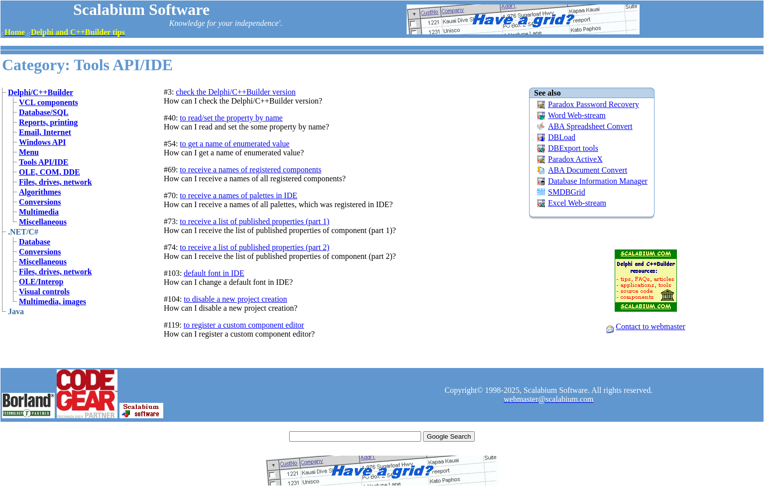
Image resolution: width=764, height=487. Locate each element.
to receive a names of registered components (250, 169)
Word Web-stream (577, 115)
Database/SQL (44, 112)
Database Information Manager (598, 181)
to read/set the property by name (231, 118)
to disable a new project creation (235, 299)
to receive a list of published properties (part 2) (254, 247)
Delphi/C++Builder (40, 92)
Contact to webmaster (650, 326)
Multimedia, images (52, 301)
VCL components (48, 102)
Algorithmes (40, 192)
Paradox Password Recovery (593, 104)
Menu (29, 152)
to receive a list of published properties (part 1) (254, 221)
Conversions (40, 202)
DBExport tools (573, 148)
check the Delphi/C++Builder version (236, 92)
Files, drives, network (55, 182)
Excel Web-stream (577, 203)
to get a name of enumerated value (234, 143)
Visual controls (44, 291)
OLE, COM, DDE (49, 172)
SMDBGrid (566, 192)
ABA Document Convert (587, 170)
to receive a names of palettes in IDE (238, 195)
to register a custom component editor (244, 325)
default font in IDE (214, 273)
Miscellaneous (43, 222)
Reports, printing (48, 122)
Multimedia (39, 212)
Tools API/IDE (43, 162)
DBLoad (561, 137)
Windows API (42, 142)
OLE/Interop (41, 281)
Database (34, 242)
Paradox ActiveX (575, 159)
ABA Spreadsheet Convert (590, 126)
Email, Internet (45, 132)
